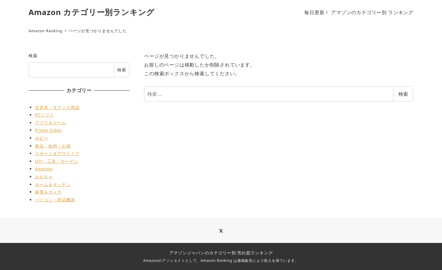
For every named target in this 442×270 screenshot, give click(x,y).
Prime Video (48, 130)
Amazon (44, 169)
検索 (403, 94)
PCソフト (44, 115)
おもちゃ (44, 176)
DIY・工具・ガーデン (56, 161)
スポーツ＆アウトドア (57, 153)
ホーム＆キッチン (52, 184)
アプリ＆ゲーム (50, 123)
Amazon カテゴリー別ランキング (92, 12)
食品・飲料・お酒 (52, 146)
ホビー (41, 138)
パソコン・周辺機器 (55, 200)
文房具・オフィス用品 (57, 107)
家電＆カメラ (48, 192)
